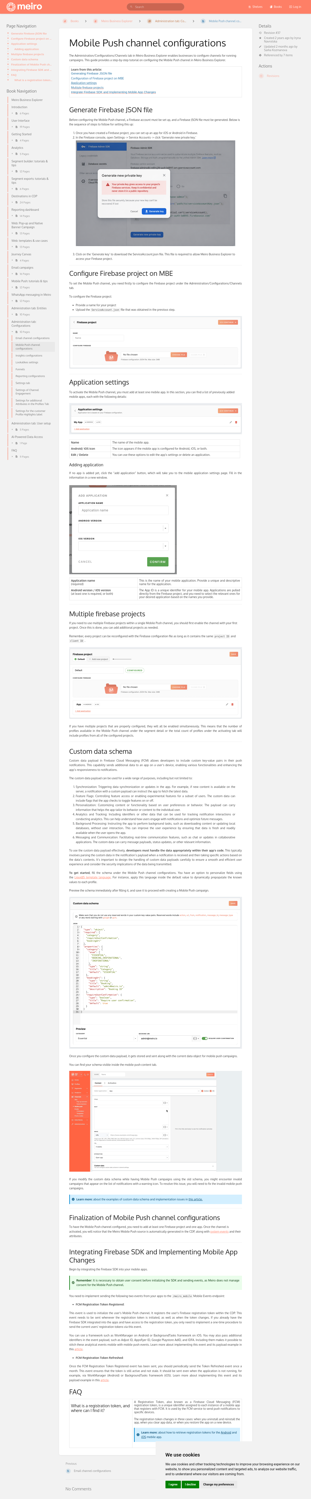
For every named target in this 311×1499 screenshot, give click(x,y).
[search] (155, 7)
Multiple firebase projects (27, 54)
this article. (195, 1199)
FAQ (13, 75)
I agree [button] (173, 1484)
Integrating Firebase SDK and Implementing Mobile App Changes (31, 69)
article (78, 1349)
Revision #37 (270, 32)
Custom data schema (24, 59)
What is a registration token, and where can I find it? (33, 80)
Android (226, 1432)
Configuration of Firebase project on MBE (97, 78)
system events (219, 1231)
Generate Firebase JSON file (29, 33)
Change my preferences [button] (218, 1484)
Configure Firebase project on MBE (31, 38)
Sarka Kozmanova (275, 50)
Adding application (26, 49)
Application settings (24, 43)
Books (276, 6)
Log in (295, 6)
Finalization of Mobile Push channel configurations (31, 64)
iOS (143, 1437)
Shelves (255, 6)
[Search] (131, 7)
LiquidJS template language (92, 877)
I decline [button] (190, 1484)
